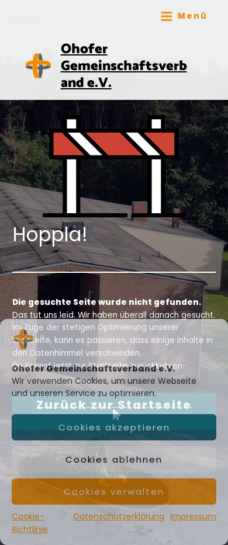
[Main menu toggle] (183, 16)
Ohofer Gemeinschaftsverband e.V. (124, 66)
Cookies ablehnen (114, 459)
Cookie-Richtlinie (30, 523)
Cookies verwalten (114, 491)
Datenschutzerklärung (119, 516)
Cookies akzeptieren (114, 427)
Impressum (193, 516)
